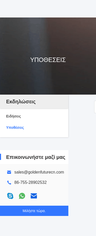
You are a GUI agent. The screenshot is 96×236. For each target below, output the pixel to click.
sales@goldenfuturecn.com (39, 172)
